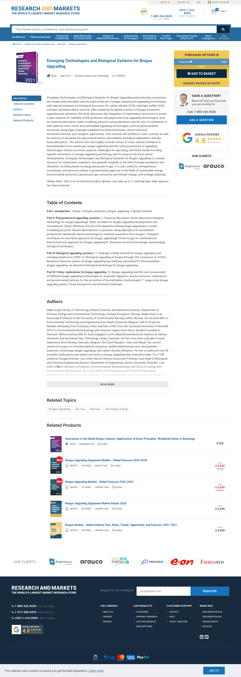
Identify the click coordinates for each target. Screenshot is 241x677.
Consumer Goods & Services (187, 37)
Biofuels (95, 409)
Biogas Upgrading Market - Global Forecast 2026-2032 (99, 481)
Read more (107, 384)
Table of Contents (23, 103)
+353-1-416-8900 (187, 12)
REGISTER (210, 591)
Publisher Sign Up (212, 612)
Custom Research (146, 621)
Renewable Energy (117, 409)
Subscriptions (144, 626)
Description (20, 98)
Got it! (214, 670)
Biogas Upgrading (59, 409)
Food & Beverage (166, 37)
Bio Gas (80, 409)
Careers (107, 617)
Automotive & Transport (131, 37)
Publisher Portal (212, 617)
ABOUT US (165, 2)
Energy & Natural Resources (108, 37)
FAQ (198, 2)
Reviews (107, 621)
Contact (174, 612)
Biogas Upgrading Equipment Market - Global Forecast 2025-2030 (106, 460)
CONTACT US (183, 2)
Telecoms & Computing (149, 37)
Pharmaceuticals (40, 37)
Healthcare (18, 37)
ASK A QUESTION (201, 120)
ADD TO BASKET (201, 73)
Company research (146, 617)
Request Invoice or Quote (201, 83)
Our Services (224, 37)
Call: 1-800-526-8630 (202, 112)
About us (108, 612)
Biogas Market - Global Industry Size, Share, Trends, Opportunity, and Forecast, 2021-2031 (121, 525)
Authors (17, 109)
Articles (207, 626)
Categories (142, 612)
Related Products (23, 120)
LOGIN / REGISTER (218, 2)
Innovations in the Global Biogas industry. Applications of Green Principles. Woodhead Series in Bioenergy (130, 438)
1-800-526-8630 (161, 16)
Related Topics (22, 114)
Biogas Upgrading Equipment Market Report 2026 (96, 503)
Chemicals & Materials (62, 37)
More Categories (208, 37)
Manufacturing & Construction (83, 37)
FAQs (171, 617)
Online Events (210, 621)
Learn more (96, 671)
